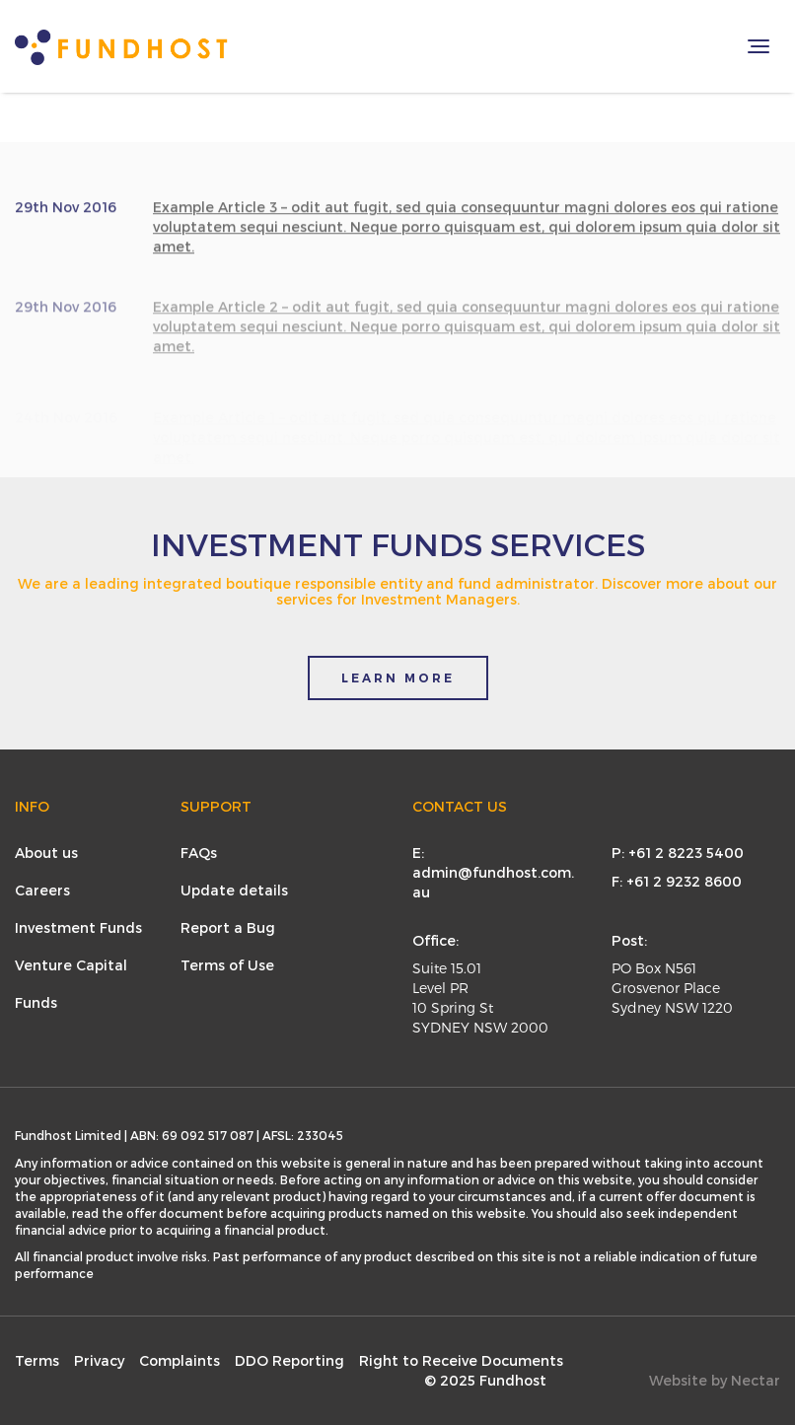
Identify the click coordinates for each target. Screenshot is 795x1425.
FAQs (199, 852)
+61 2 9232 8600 (684, 881)
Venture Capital (71, 965)
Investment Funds (78, 927)
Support (216, 806)
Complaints (179, 1360)
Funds (36, 1002)
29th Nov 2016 (65, 212)
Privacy (99, 1360)
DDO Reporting (289, 1360)
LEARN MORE (398, 678)
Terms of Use (227, 965)
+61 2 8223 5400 (686, 852)
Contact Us (459, 806)
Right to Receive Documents (461, 1360)
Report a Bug (228, 927)
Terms (37, 1360)
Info (32, 806)
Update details (234, 890)
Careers (42, 890)
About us (46, 852)
